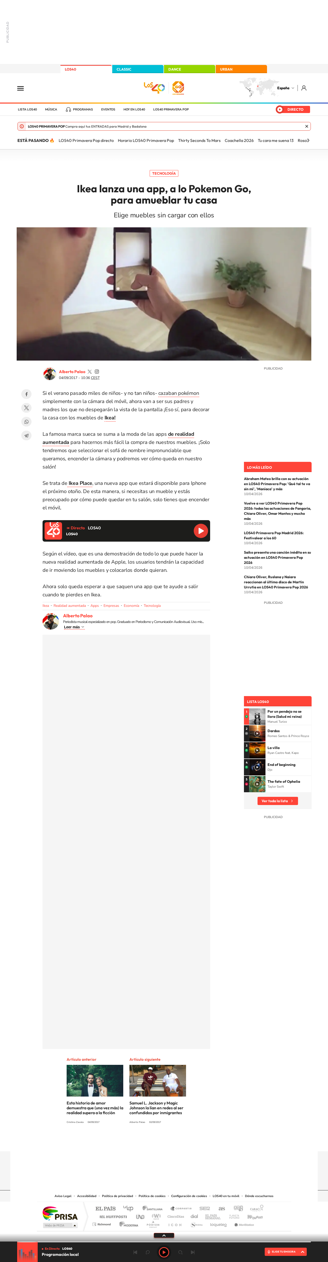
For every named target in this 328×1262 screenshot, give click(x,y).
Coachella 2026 (239, 140)
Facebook (26, 394)
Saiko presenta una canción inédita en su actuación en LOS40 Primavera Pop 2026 (277, 557)
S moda (196, 1223)
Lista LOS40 (27, 109)
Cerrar (307, 126)
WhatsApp (26, 422)
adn (236, 1209)
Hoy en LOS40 (134, 109)
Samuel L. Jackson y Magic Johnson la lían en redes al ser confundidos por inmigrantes (156, 1107)
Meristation (243, 1223)
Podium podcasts (152, 1223)
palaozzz (90, 371)
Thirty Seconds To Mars (199, 140)
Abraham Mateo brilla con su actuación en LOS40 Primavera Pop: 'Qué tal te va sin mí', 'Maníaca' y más (277, 483)
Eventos (108, 109)
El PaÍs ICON (175, 1223)
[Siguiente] (308, 140)
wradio (155, 1215)
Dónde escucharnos (259, 1196)
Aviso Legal (63, 1196)
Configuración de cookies (189, 1196)
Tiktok (143, 1141)
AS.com (219, 1209)
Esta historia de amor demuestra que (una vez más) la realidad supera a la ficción (95, 1107)
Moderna (127, 1223)
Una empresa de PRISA (60, 1213)
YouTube (154, 1141)
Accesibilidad (86, 1196)
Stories (195, 1141)
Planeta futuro (232, 1215)
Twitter (26, 408)
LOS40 (70, 69)
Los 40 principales (130, 1209)
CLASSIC (124, 69)
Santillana (154, 1209)
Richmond (102, 1223)
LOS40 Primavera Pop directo (86, 140)
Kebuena (250, 1215)
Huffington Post (112, 1215)
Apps (94, 605)
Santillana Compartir (181, 1209)
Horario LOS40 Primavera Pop (146, 140)
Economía (131, 605)
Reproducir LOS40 (201, 531)
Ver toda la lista (275, 801)
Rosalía (304, 140)
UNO (140, 1215)
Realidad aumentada (70, 605)
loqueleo (218, 1223)
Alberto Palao (72, 371)
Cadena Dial (194, 1215)
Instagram (133, 1141)
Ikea (46, 605)
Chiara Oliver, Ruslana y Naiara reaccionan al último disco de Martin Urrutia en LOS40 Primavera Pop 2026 (276, 582)
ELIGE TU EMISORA (283, 1251)
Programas (83, 109)
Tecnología (164, 173)
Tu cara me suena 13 (276, 140)
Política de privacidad (117, 1196)
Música (51, 109)
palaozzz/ (97, 371)
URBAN (226, 69)
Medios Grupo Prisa (60, 1225)
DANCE (174, 69)
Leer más (72, 627)
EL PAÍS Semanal (213, 1215)
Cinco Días (175, 1215)
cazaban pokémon (178, 393)
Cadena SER (203, 1209)
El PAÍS (105, 1209)
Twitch (184, 1141)
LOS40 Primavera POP (171, 109)
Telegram (26, 435)
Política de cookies (152, 1196)
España (283, 88)
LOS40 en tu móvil (226, 1196)
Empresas (111, 605)
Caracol (255, 1209)
